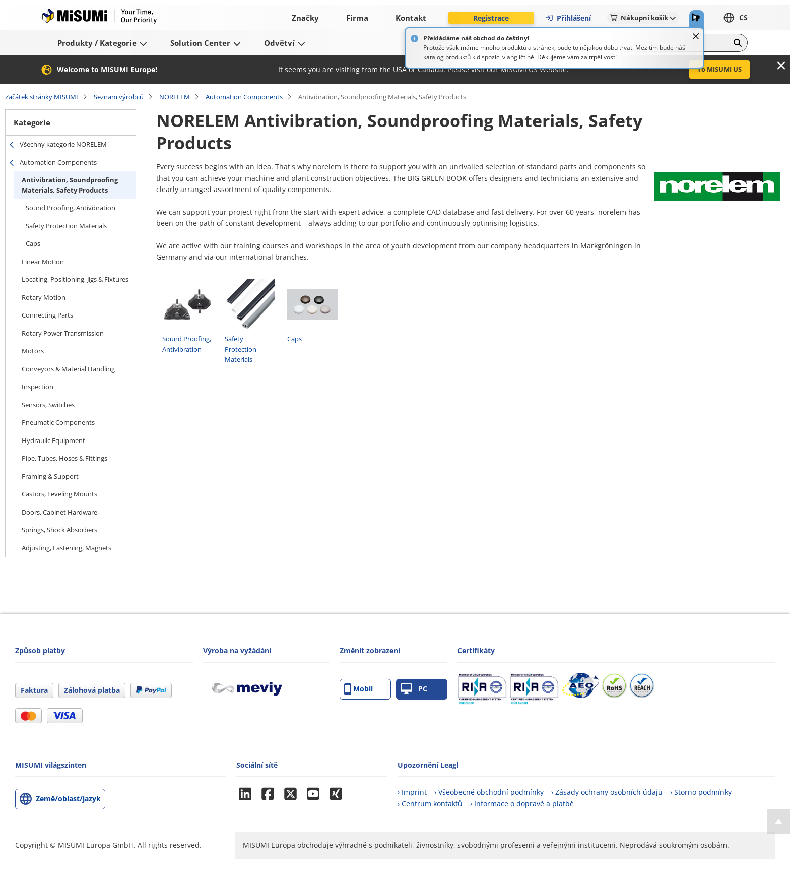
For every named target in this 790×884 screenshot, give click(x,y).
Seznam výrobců (119, 96)
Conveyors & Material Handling (68, 368)
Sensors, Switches (48, 404)
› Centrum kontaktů (430, 803)
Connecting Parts (47, 315)
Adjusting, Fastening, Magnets (66, 547)
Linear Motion (43, 261)
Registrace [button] (491, 18)
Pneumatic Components (58, 422)
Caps (33, 243)
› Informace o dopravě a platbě (522, 803)
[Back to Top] (778, 821)
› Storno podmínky (701, 792)
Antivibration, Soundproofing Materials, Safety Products (70, 185)
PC (414, 689)
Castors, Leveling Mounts (59, 493)
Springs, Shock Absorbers (59, 529)
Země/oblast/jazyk (68, 798)
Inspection (37, 386)
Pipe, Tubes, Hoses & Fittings (64, 458)
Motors (33, 350)
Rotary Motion (43, 297)
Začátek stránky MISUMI (41, 96)
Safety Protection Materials (66, 225)
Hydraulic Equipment (53, 440)
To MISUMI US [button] (719, 69)
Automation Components (244, 96)
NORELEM (174, 96)
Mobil (358, 689)
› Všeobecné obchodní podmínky (489, 792)
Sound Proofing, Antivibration (70, 207)
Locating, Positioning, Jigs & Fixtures (75, 279)
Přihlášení (568, 18)
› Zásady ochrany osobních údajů (607, 792)
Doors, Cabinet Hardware (59, 512)
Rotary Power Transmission (63, 333)
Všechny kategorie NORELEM (63, 144)
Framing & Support (50, 476)
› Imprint (412, 792)
